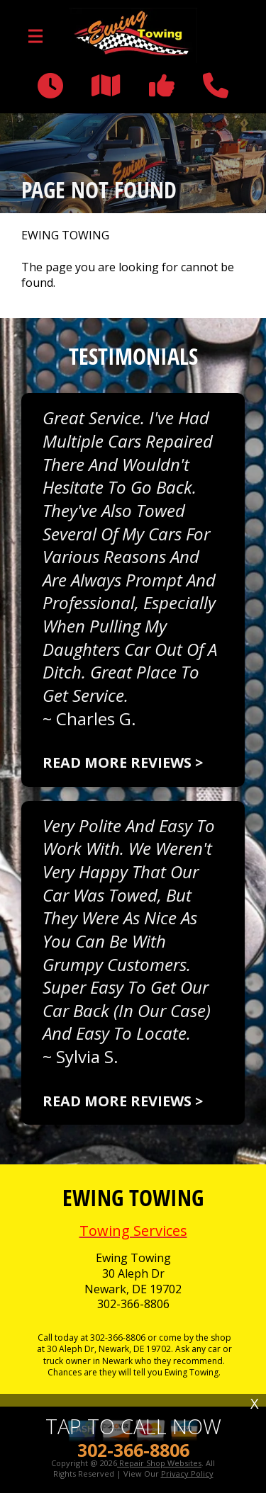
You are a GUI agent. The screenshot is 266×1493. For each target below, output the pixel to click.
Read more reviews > (123, 762)
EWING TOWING (65, 235)
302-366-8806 (133, 1304)
